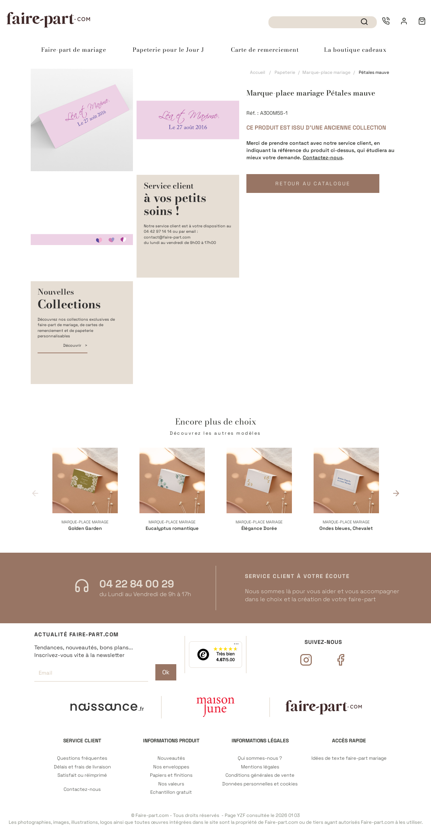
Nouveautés (171, 758)
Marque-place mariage (326, 72)
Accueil (257, 72)
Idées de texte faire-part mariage (349, 758)
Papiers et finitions (171, 775)
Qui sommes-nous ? (260, 758)
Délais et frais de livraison (82, 767)
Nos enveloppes (171, 767)
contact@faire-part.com (167, 237)
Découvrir (72, 345)
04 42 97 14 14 (158, 231)
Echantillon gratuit (171, 792)
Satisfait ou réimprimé (82, 775)
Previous (35, 493)
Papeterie (285, 72)
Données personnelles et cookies (260, 784)
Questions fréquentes (82, 758)
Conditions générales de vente (259, 775)
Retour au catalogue (312, 183)
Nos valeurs (171, 784)
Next (396, 493)
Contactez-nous (322, 157)
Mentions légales (260, 767)
